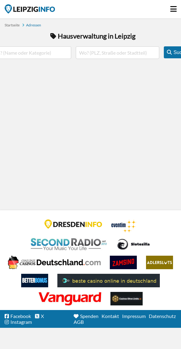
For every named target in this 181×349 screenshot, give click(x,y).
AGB (79, 322)
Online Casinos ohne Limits (126, 298)
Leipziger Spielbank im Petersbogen (54, 262)
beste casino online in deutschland (108, 280)
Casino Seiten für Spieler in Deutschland (133, 244)
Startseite (30, 9)
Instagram (21, 322)
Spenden (89, 316)
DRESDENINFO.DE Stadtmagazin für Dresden (73, 224)
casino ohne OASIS (70, 298)
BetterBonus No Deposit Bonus (34, 280)
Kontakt (110, 316)
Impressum (134, 316)
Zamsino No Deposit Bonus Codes (123, 262)
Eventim (124, 226)
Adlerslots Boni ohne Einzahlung (159, 262)
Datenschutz (162, 316)
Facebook (20, 316)
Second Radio (69, 244)
